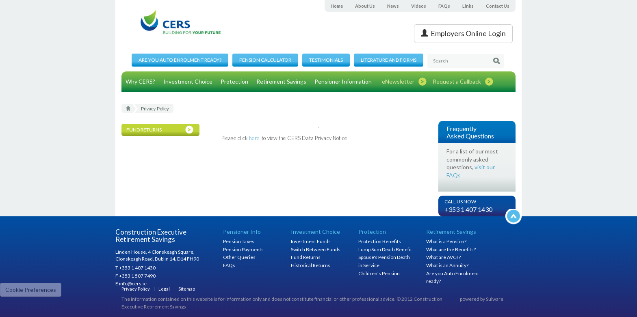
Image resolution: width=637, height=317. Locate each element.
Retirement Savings (281, 81)
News (393, 6)
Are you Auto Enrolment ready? (180, 60)
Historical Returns (310, 265)
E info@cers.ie (131, 283)
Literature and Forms (388, 60)
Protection (234, 81)
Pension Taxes (238, 241)
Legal (164, 288)
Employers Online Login (463, 33)
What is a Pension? (446, 241)
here (254, 138)
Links (468, 6)
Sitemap (186, 288)
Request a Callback (457, 81)
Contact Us (497, 6)
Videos (418, 6)
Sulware (494, 299)
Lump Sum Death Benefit (385, 249)
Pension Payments (243, 249)
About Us (365, 6)
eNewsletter (398, 81)
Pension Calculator (265, 60)
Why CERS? (140, 81)
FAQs (444, 6)
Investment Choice (187, 81)
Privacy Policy (135, 288)
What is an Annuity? (447, 265)
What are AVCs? (443, 257)
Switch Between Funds (315, 249)
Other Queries (239, 257)
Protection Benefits (379, 241)
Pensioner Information (343, 81)
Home (337, 6)
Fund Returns (306, 257)
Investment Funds (311, 241)
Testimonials (326, 60)
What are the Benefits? (451, 249)
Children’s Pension (379, 273)
